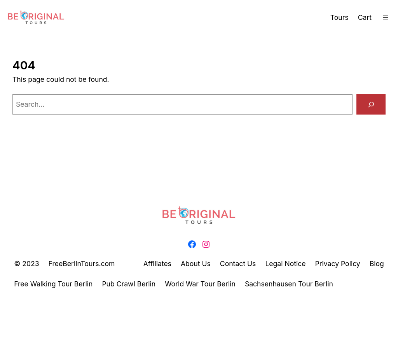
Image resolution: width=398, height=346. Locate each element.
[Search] (371, 104)
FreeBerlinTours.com (82, 264)
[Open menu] (385, 17)
